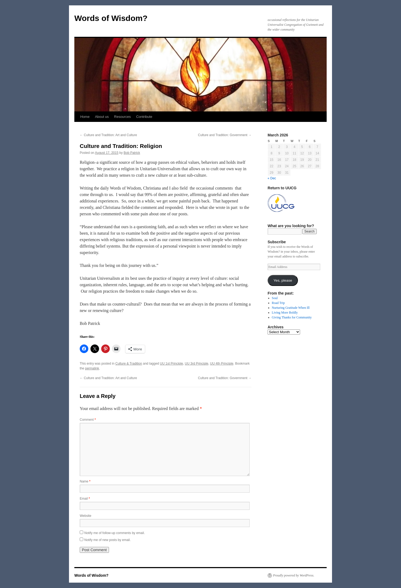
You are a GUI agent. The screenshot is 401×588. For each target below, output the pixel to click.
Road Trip (278, 303)
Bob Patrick (132, 153)
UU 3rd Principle (196, 363)
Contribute (144, 117)
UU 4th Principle (222, 363)
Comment (88, 420)
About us (102, 117)
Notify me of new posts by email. (107, 540)
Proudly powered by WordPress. (293, 575)
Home (85, 117)
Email (85, 498)
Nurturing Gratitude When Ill (291, 308)
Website (85, 516)
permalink (92, 368)
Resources (122, 117)
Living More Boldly (285, 312)
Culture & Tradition (128, 363)
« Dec (272, 178)
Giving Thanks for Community (292, 317)
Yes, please (283, 280)
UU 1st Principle (171, 363)
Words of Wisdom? (111, 18)
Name (85, 481)
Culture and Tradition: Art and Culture (108, 135)
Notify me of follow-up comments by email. (114, 533)
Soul (275, 298)
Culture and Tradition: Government (224, 135)
